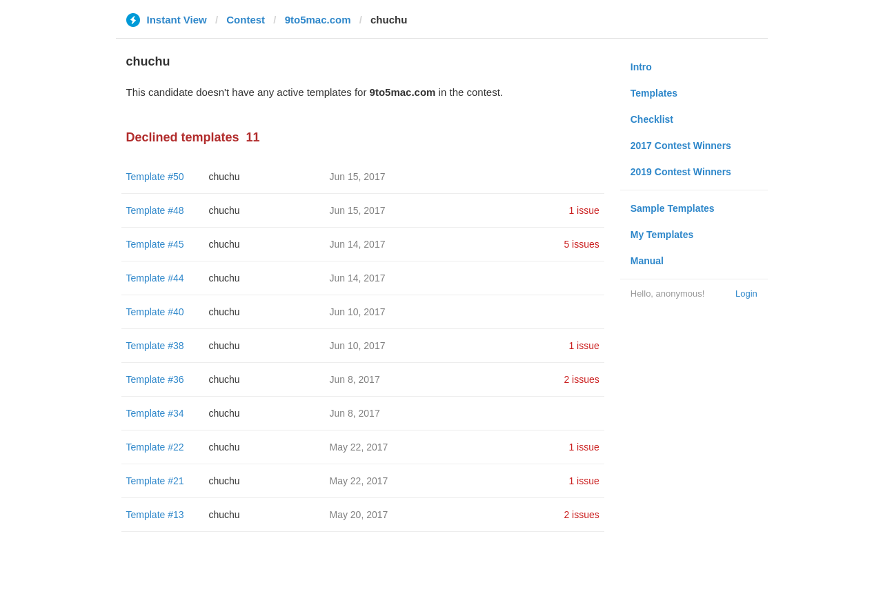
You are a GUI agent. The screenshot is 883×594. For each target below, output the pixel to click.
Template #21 (155, 480)
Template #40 (155, 311)
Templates (654, 93)
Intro (641, 66)
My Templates (662, 234)
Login (746, 293)
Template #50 (155, 176)
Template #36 (155, 379)
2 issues (581, 379)
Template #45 (155, 244)
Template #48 (155, 210)
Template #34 (155, 413)
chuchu (224, 176)
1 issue (583, 210)
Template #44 (155, 278)
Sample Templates (673, 208)
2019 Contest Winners (681, 171)
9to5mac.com (318, 20)
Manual (647, 260)
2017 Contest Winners (681, 145)
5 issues (581, 244)
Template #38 (155, 345)
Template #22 (155, 447)
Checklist (652, 119)
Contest (245, 20)
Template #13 (155, 514)
